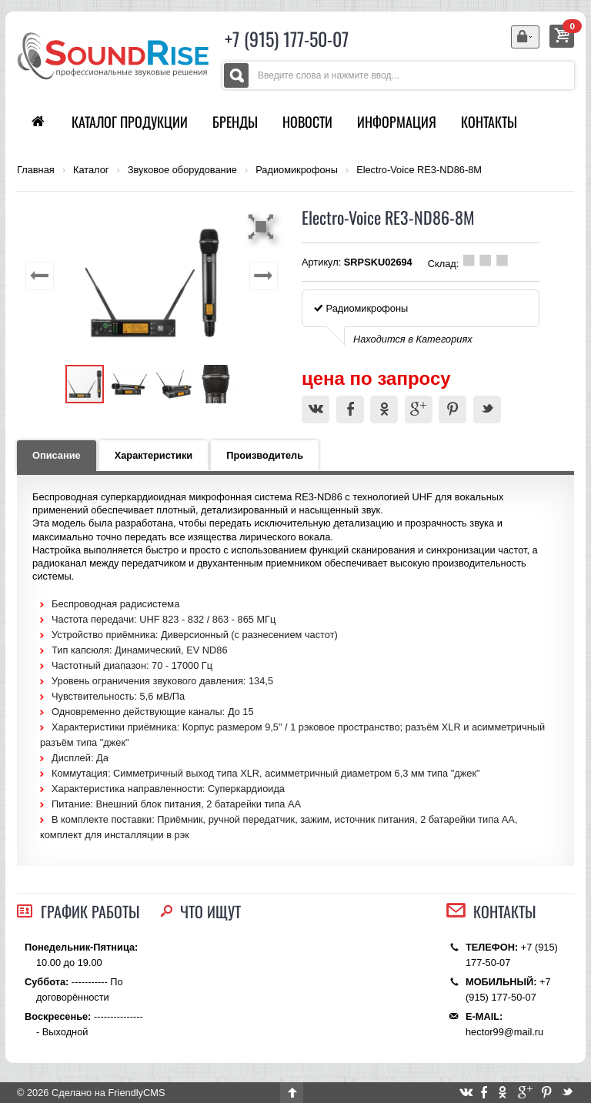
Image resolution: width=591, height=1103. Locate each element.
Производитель (264, 455)
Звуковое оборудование (182, 170)
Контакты (489, 122)
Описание (56, 455)
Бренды (235, 122)
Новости (307, 122)
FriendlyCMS (136, 1092)
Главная (36, 170)
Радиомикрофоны (296, 170)
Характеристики (154, 455)
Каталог (91, 170)
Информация (396, 122)
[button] (263, 226)
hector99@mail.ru (504, 1032)
